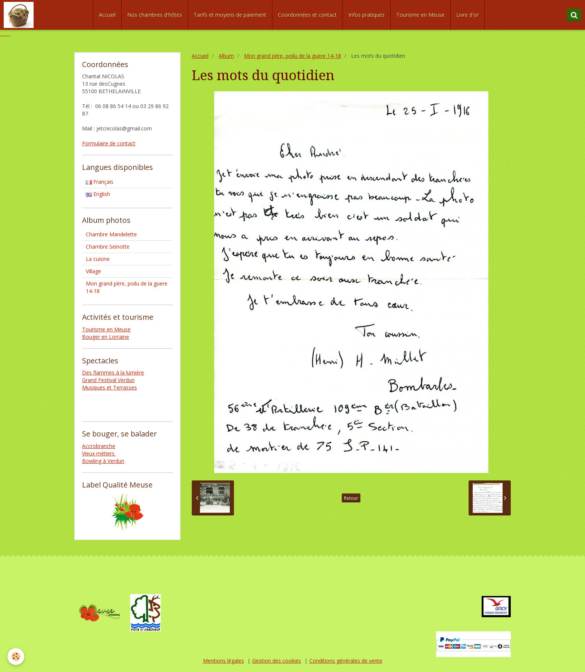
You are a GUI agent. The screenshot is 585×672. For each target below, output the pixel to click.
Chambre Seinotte (107, 246)
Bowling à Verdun (103, 460)
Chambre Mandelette (111, 234)
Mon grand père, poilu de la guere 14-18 (292, 55)
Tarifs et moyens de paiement (230, 14)
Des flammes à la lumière (113, 372)
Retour (351, 498)
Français (99, 181)
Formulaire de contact (108, 143)
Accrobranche (98, 445)
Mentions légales (223, 660)
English (98, 194)
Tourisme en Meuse (420, 14)
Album (226, 55)
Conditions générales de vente (345, 660)
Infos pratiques (366, 14)
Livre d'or (467, 14)
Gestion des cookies (276, 660)
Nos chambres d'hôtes (154, 14)
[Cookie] (15, 656)
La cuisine (98, 258)
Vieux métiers (99, 453)
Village (93, 271)
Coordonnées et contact (307, 14)
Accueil (107, 14)
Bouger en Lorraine (105, 336)
